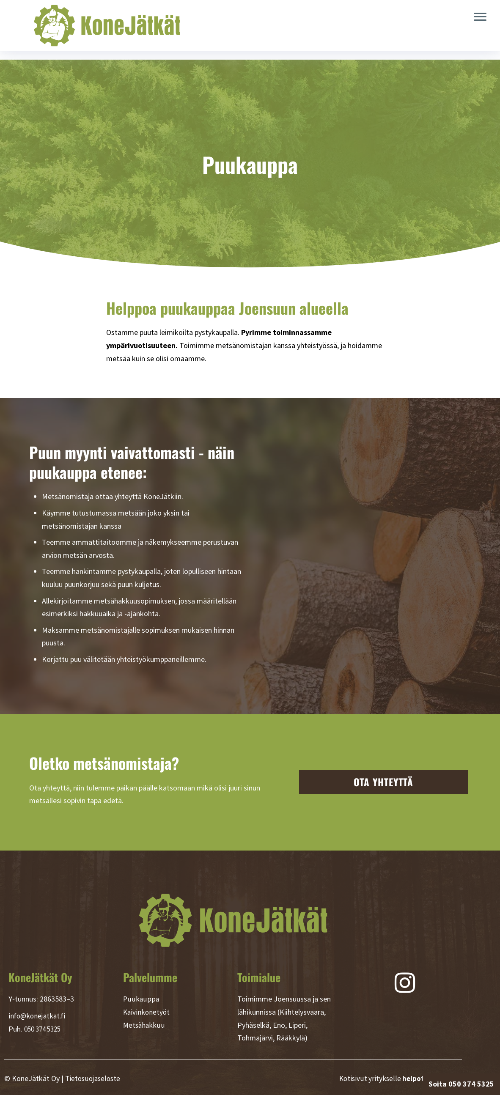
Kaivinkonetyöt (147, 1012)
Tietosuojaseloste (94, 1078)
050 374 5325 (45, 1029)
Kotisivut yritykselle (400, 1078)
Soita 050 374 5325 (461, 1084)
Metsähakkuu (144, 1025)
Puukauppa (140, 999)
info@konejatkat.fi (38, 1016)
